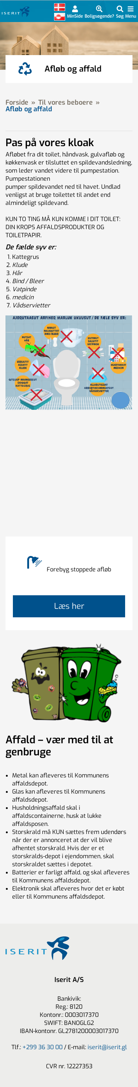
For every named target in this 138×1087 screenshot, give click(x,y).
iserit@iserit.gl (107, 1047)
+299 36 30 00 (42, 1047)
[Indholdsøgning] (120, 12)
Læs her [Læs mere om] (69, 606)
